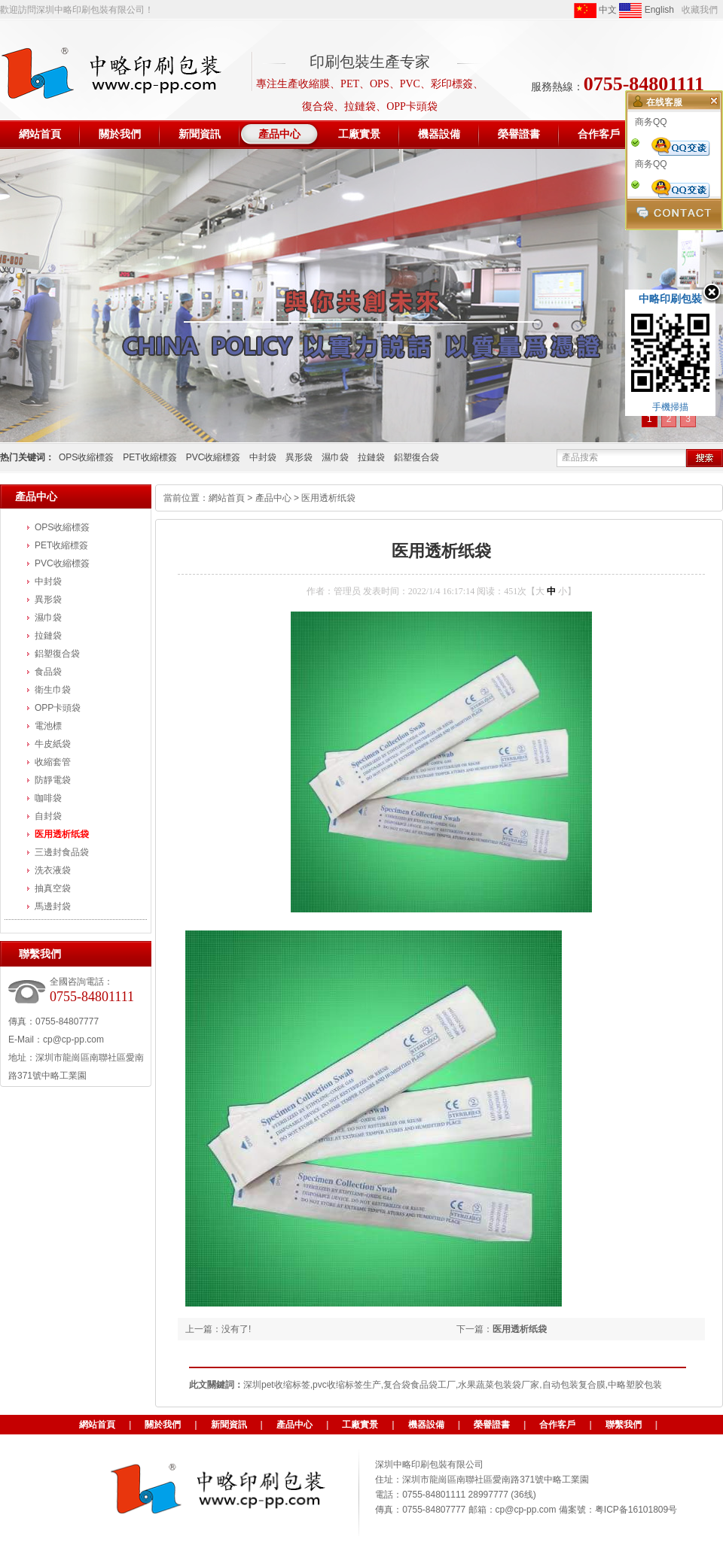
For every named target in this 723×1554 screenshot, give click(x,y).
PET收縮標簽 (149, 457)
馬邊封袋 (53, 906)
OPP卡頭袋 (58, 708)
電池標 (48, 726)
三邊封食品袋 (62, 852)
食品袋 (48, 671)
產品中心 (273, 498)
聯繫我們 (624, 1424)
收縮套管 (53, 762)
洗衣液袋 (53, 870)
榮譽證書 (492, 1424)
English (646, 10)
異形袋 (299, 457)
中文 (595, 10)
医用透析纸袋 (62, 834)
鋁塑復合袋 (416, 457)
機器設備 (426, 1424)
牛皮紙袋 (53, 744)
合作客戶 (557, 1424)
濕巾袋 (335, 457)
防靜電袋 (53, 780)
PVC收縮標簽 (213, 457)
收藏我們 (700, 10)
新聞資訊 (229, 1424)
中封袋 (262, 457)
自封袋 (48, 816)
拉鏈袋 (371, 457)
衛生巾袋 (53, 689)
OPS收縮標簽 (86, 457)
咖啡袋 (48, 798)
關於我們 (163, 1424)
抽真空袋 (53, 888)
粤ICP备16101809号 (636, 1509)
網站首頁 (227, 498)
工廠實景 (360, 1424)
